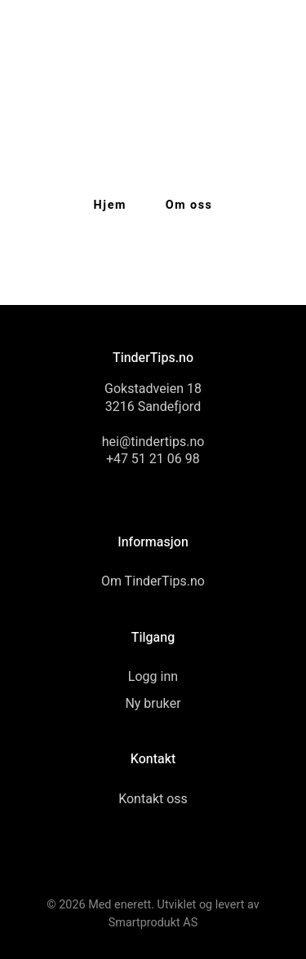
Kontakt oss (153, 799)
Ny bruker (152, 704)
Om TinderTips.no (153, 581)
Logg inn (153, 677)
